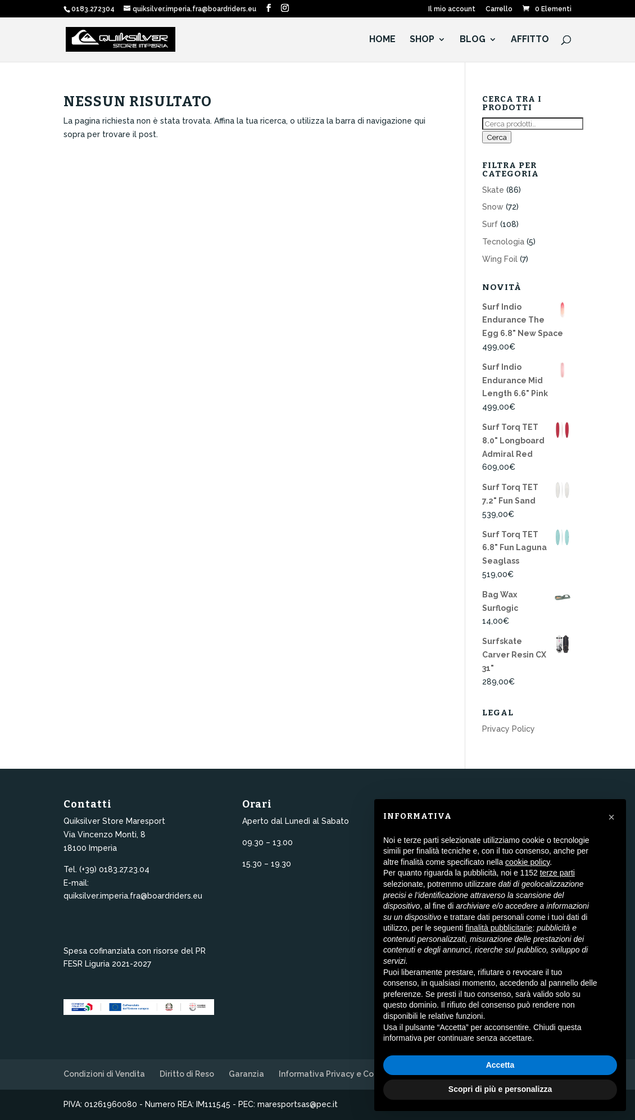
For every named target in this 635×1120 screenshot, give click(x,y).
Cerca (497, 137)
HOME (382, 39)
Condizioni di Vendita (104, 1073)
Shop (422, 39)
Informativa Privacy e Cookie (335, 1073)
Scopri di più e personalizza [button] (500, 1089)
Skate (493, 189)
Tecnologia (503, 241)
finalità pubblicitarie (498, 927)
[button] (611, 817)
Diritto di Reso (187, 1073)
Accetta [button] (500, 1064)
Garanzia (246, 1073)
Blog (473, 39)
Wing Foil (500, 259)
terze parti (557, 872)
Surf (490, 224)
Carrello (499, 9)
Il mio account (451, 9)
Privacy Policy (508, 728)
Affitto (530, 39)
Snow (493, 206)
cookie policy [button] (527, 862)
